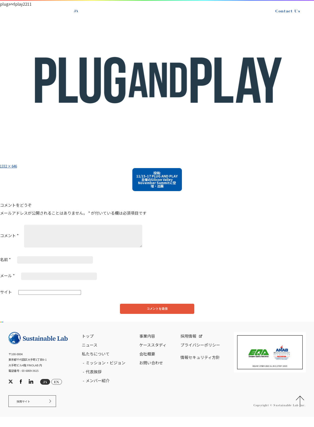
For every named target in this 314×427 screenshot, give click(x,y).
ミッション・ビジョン (105, 370)
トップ (88, 344)
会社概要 (147, 361)
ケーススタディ (153, 352)
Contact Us (283, 14)
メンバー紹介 (98, 388)
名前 (5, 264)
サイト (6, 297)
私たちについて (96, 361)
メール (7, 280)
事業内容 (147, 344)
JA (80, 14)
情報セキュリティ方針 (200, 365)
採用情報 (188, 344)
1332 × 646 (11, 166)
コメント (9, 240)
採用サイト (26, 410)
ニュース (89, 352)
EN (91, 14)
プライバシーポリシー (200, 352)
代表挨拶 (94, 379)
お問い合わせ (151, 370)
